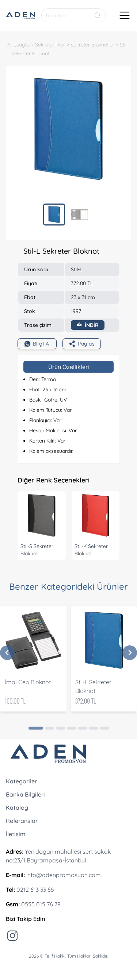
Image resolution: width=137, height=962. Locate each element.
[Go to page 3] (60, 728)
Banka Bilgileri (25, 794)
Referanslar (22, 820)
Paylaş (82, 343)
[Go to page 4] (71, 728)
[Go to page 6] (93, 728)
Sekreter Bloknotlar (92, 44)
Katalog (17, 807)
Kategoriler (21, 781)
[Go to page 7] (104, 728)
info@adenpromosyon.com (63, 875)
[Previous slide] (7, 652)
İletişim (16, 834)
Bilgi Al (37, 343)
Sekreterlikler (50, 44)
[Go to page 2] (49, 728)
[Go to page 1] (35, 728)
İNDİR (88, 325)
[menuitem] (54, 214)
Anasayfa (18, 44)
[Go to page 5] (82, 728)
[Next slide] (129, 652)
